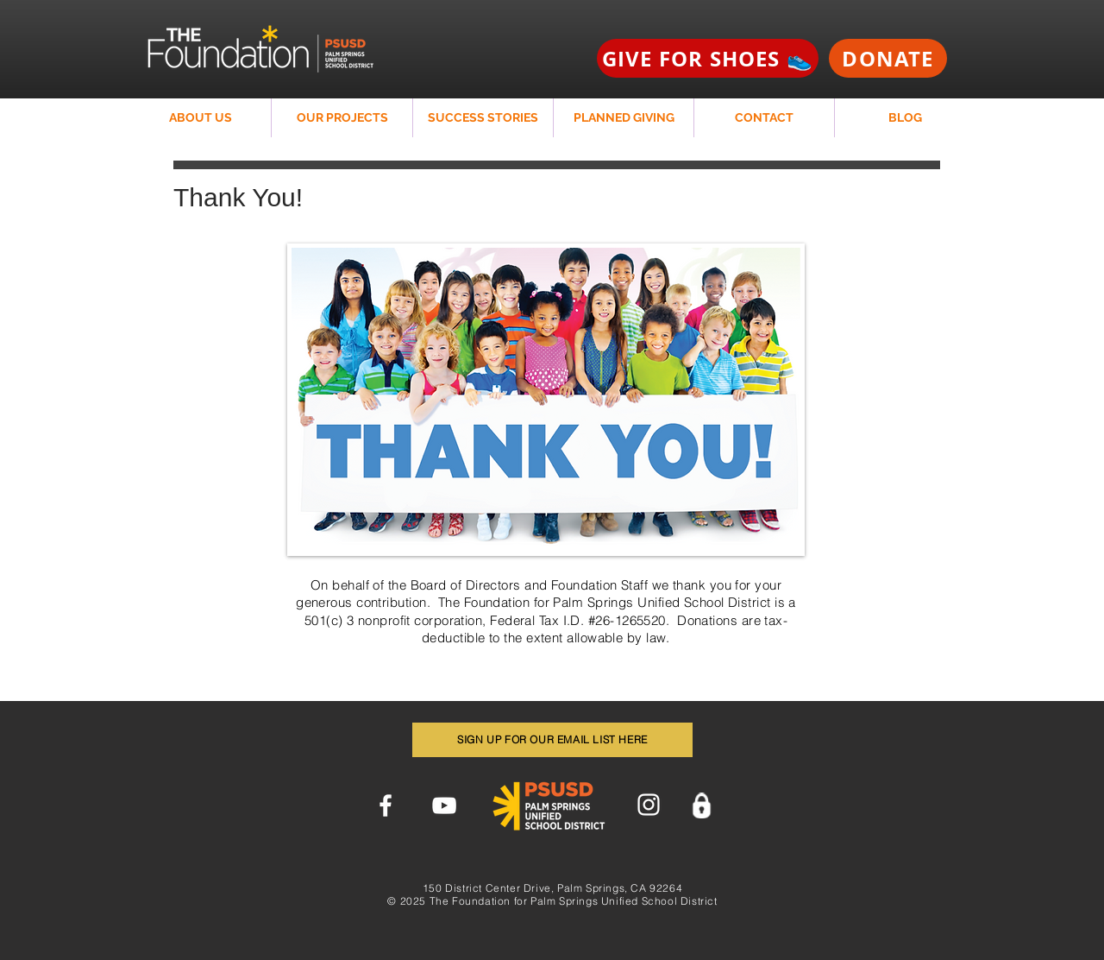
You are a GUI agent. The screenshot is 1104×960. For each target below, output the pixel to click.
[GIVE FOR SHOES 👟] (708, 58)
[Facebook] (385, 805)
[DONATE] (888, 58)
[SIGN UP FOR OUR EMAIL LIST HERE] (552, 740)
